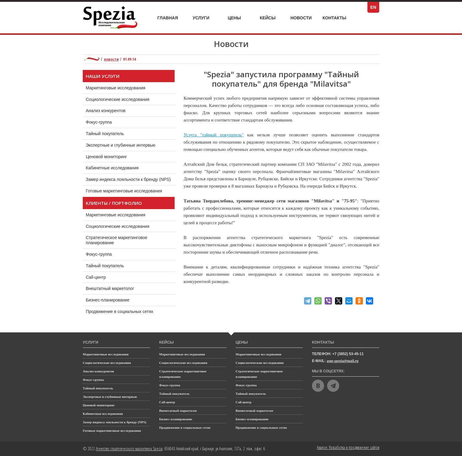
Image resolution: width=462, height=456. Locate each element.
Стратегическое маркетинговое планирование (116, 238)
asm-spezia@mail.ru (343, 361)
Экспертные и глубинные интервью (121, 145)
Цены (238, 18)
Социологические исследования (117, 99)
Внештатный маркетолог (116, 287)
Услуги (204, 16)
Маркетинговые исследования (115, 87)
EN (374, 7)
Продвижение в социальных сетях (125, 310)
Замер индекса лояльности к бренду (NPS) (128, 179)
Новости (301, 17)
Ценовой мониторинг (106, 156)
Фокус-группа (99, 122)
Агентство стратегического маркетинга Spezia (129, 448)
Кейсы (271, 18)
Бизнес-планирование (113, 298)
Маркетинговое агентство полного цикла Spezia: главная (91, 59)
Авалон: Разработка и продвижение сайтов (348, 447)
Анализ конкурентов (106, 110)
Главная (167, 17)
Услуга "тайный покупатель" (214, 134)
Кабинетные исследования (112, 167)
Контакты (334, 17)
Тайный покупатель (105, 133)
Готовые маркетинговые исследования (124, 190)
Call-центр (102, 276)
